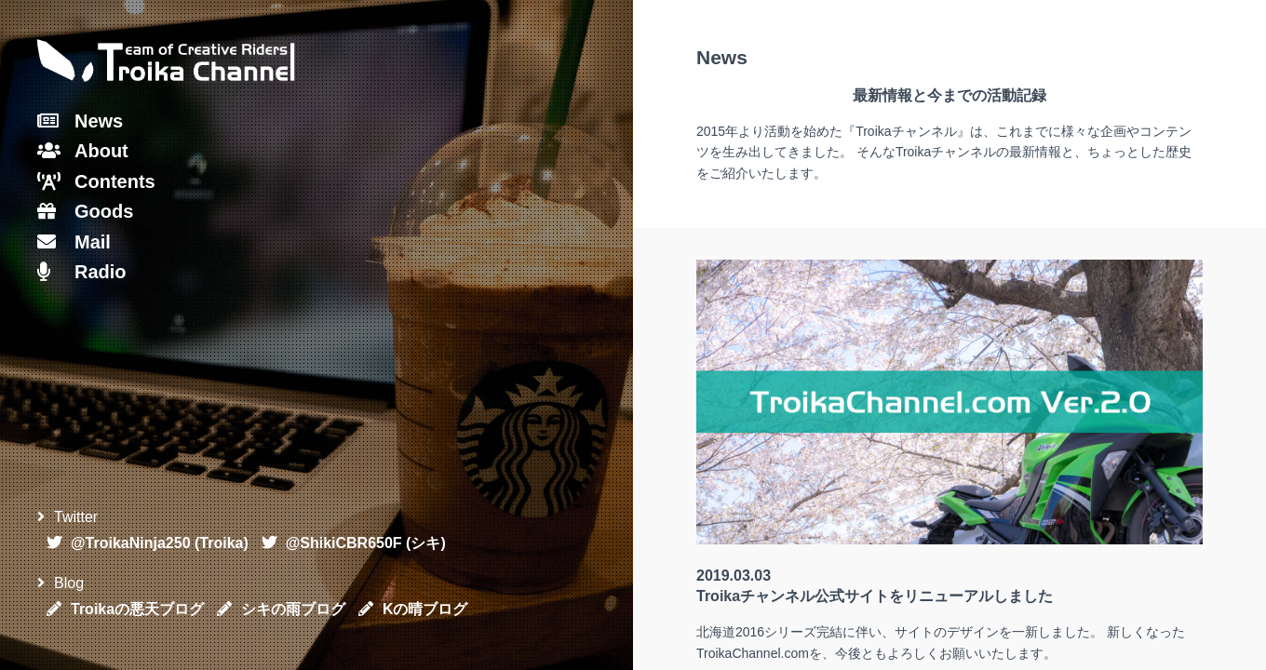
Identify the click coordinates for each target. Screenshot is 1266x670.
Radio (82, 271)
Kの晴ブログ (413, 609)
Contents (96, 181)
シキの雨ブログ (281, 609)
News (80, 121)
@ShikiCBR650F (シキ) (354, 543)
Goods (85, 211)
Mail (74, 242)
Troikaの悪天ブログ (125, 609)
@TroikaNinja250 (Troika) (148, 543)
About (82, 151)
